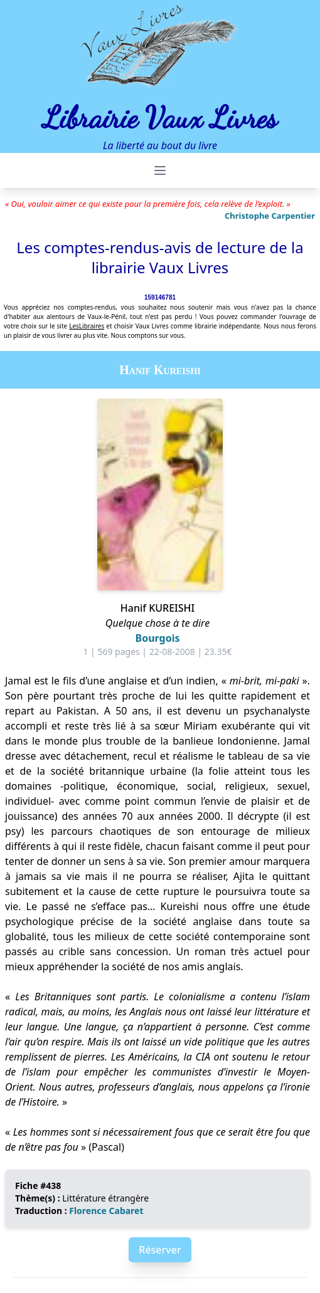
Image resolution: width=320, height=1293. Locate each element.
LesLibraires (86, 326)
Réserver (160, 1250)
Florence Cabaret (106, 1211)
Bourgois (158, 638)
